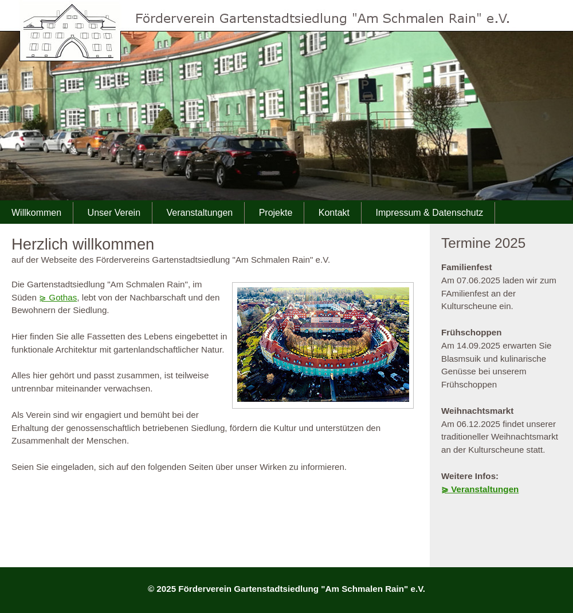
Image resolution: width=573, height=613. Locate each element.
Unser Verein (114, 212)
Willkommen (36, 212)
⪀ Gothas (58, 297)
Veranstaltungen (200, 212)
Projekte (276, 212)
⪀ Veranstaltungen (480, 489)
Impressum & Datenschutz (430, 212)
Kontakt (334, 212)
